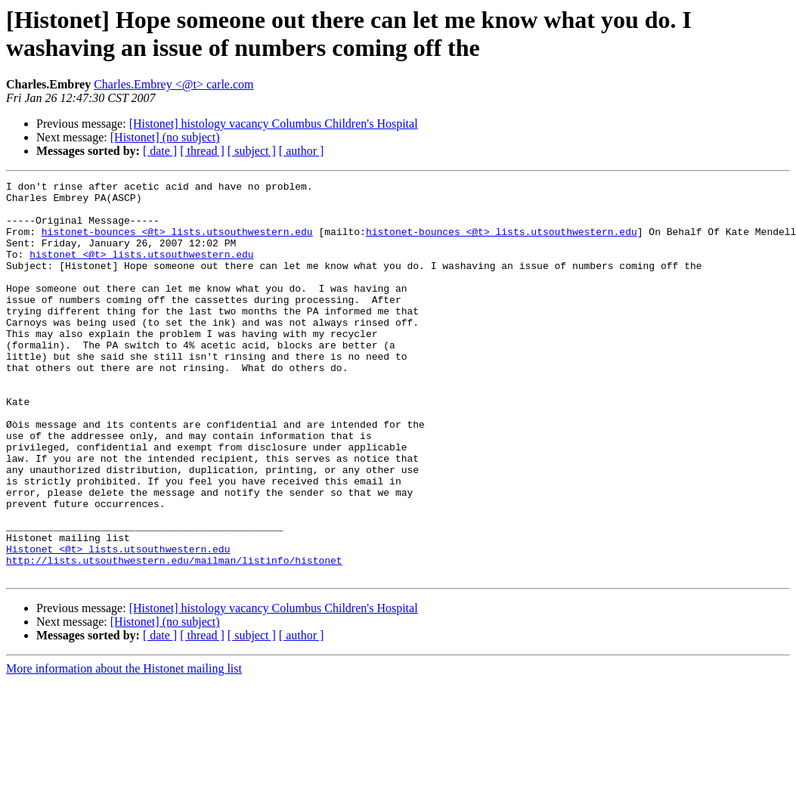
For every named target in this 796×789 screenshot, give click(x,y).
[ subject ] (252, 150)
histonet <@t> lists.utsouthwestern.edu (141, 270)
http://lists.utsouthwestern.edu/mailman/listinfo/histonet (174, 637)
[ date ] (160, 150)
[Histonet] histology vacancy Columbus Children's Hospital (273, 123)
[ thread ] (202, 150)
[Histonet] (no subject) (165, 137)
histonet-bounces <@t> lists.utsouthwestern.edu (177, 242)
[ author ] (301, 150)
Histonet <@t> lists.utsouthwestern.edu (118, 623)
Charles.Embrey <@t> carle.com (173, 84)
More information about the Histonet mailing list (124, 747)
